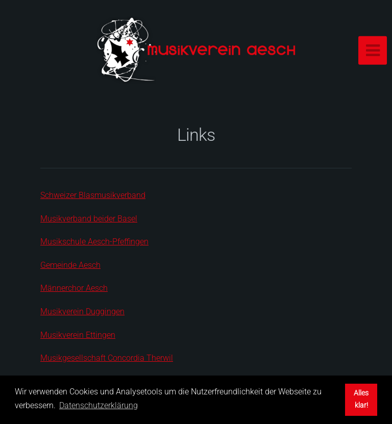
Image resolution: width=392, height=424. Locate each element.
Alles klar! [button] (361, 399)
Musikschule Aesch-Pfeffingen (94, 241)
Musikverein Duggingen (82, 311)
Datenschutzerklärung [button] (98, 405)
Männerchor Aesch (74, 288)
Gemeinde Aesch (70, 265)
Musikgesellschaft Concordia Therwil (106, 358)
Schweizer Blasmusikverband (92, 195)
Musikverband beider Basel (88, 218)
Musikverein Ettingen (77, 335)
